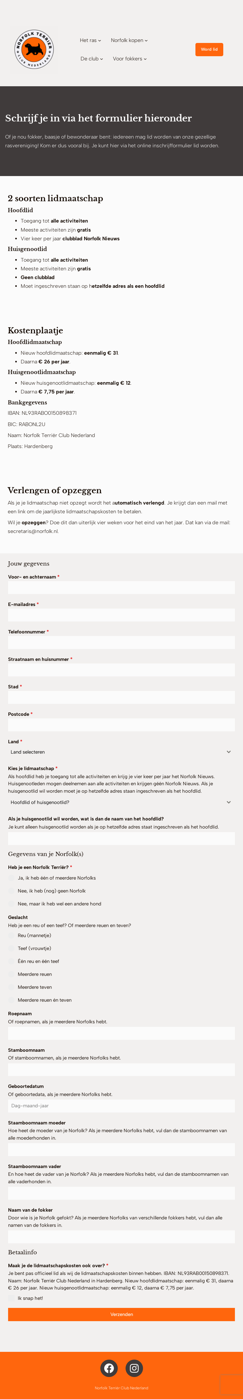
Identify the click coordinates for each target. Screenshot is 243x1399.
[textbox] (115, 752)
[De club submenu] (101, 58)
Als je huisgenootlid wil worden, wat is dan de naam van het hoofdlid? (86, 819)
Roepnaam (20, 1014)
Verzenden (121, 1314)
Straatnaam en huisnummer (40, 659)
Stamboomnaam (26, 1050)
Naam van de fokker (30, 1210)
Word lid (209, 49)
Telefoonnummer (28, 632)
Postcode (20, 714)
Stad (15, 687)
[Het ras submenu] (99, 40)
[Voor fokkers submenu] (145, 58)
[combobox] (121, 752)
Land (15, 742)
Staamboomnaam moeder (37, 1123)
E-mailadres (23, 604)
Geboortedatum (26, 1086)
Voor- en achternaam (34, 577)
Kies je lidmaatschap (33, 768)
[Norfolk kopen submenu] (146, 40)
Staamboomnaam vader (34, 1166)
